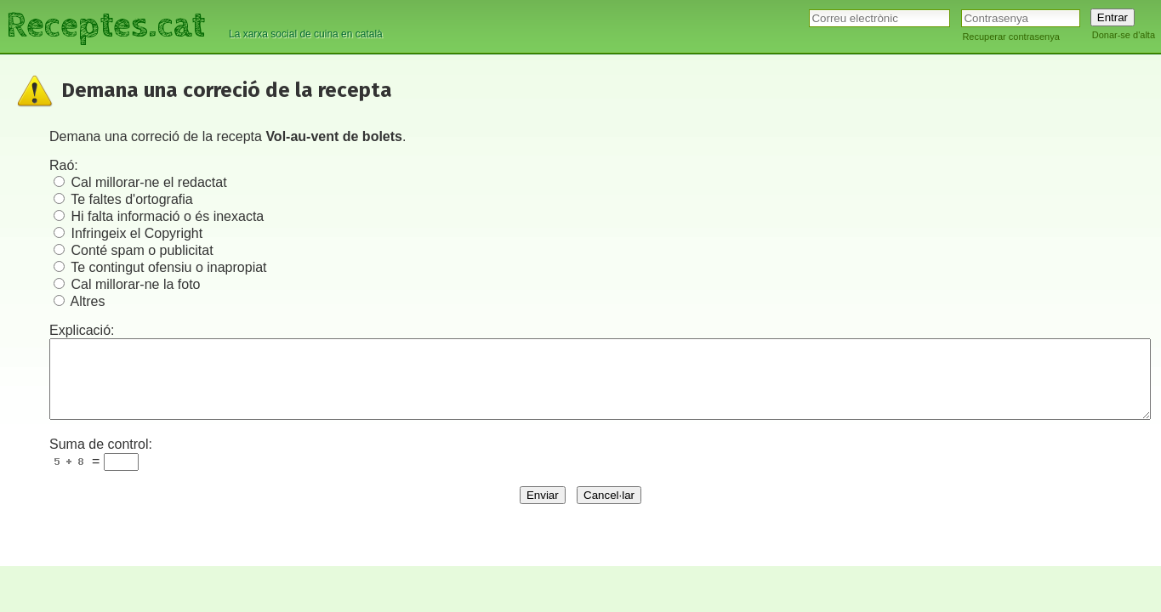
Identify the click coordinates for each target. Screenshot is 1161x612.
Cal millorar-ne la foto (135, 284)
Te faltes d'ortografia (132, 199)
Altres (88, 301)
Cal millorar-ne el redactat (148, 182)
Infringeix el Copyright (136, 233)
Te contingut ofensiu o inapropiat (168, 267)
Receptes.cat (105, 25)
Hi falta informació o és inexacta (167, 216)
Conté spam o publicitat (142, 250)
